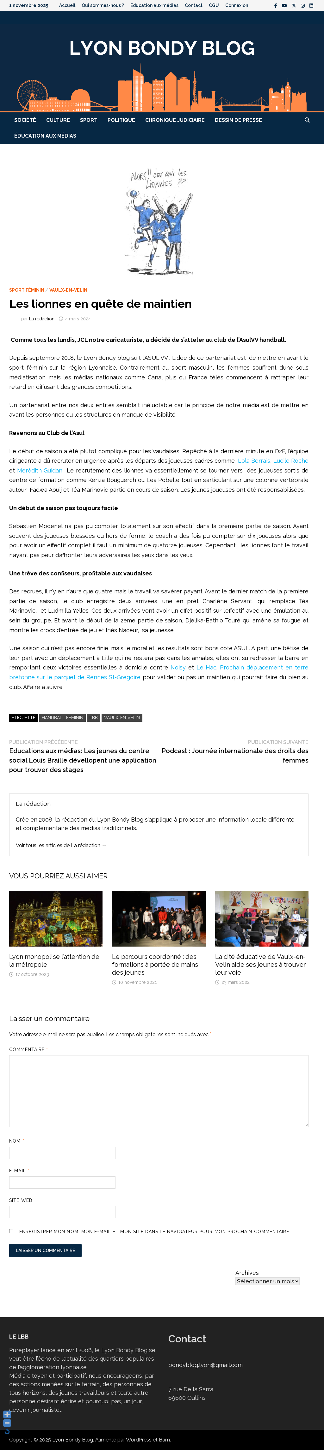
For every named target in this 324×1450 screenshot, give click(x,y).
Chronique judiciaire (175, 120)
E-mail (19, 1170)
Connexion (236, 5)
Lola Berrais (253, 460)
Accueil (67, 5)
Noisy (179, 667)
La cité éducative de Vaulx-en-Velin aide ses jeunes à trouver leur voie (260, 964)
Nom (16, 1141)
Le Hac (206, 667)
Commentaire (28, 1049)
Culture (58, 120)
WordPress (139, 1440)
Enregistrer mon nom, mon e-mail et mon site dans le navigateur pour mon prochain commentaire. (154, 1231)
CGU (214, 5)
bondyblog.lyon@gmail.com (205, 1365)
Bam (164, 1440)
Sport (88, 120)
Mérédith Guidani (40, 470)
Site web (20, 1200)
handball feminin (62, 717)
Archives (247, 1272)
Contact (193, 5)
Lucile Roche (290, 460)
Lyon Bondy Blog (72, 1440)
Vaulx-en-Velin (68, 290)
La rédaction (41, 318)
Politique (121, 120)
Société (25, 120)
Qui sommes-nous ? (103, 5)
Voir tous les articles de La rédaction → (61, 845)
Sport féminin (26, 290)
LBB (94, 717)
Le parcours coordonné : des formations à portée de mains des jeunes (155, 964)
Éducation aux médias (154, 5)
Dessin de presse (238, 120)
